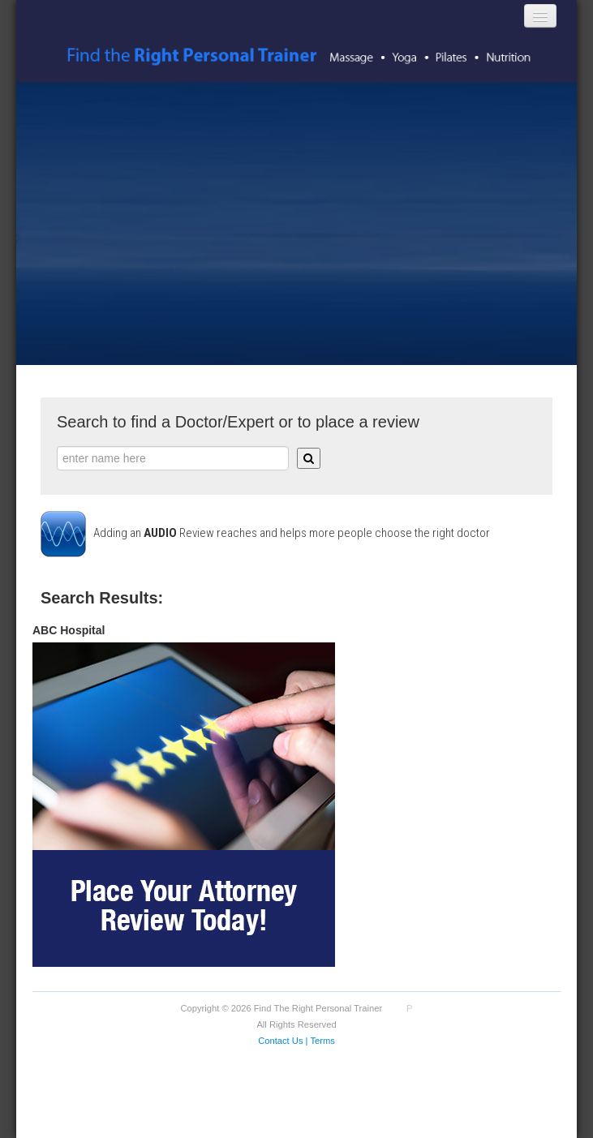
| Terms (320, 1041)
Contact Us (280, 1041)
